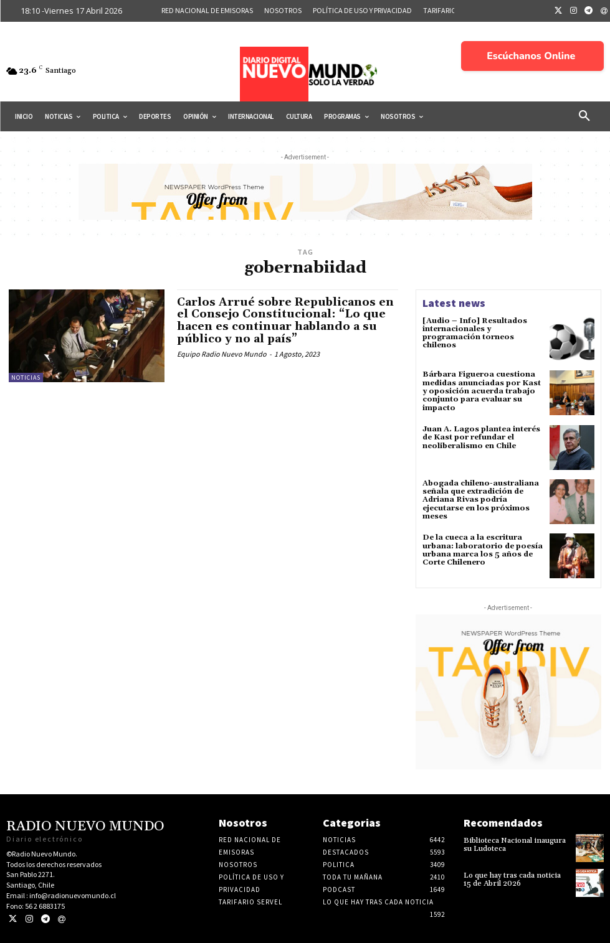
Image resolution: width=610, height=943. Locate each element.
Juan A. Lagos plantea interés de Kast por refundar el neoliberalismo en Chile (481, 436)
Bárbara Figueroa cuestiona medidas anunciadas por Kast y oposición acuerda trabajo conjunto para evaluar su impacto (481, 391)
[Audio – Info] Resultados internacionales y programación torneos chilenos (474, 333)
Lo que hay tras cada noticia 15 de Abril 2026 (512, 878)
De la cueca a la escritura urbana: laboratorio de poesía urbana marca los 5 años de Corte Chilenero (482, 549)
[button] (584, 116)
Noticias (26, 377)
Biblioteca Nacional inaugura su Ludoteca (514, 843)
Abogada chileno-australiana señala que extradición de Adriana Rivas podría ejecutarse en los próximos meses (480, 499)
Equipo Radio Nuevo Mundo (222, 354)
